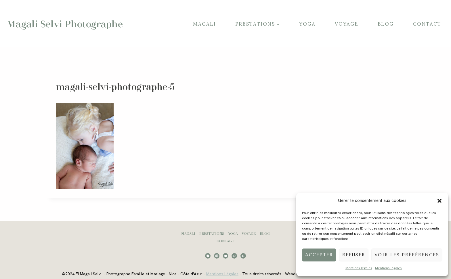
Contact (427, 24)
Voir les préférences (406, 254)
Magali (204, 24)
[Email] (225, 256)
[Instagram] (216, 256)
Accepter (319, 254)
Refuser (353, 254)
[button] (439, 201)
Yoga (307, 24)
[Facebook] (208, 256)
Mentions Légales (222, 273)
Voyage (346, 24)
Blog (386, 24)
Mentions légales (358, 268)
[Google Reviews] (243, 256)
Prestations (211, 233)
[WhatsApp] (234, 256)
